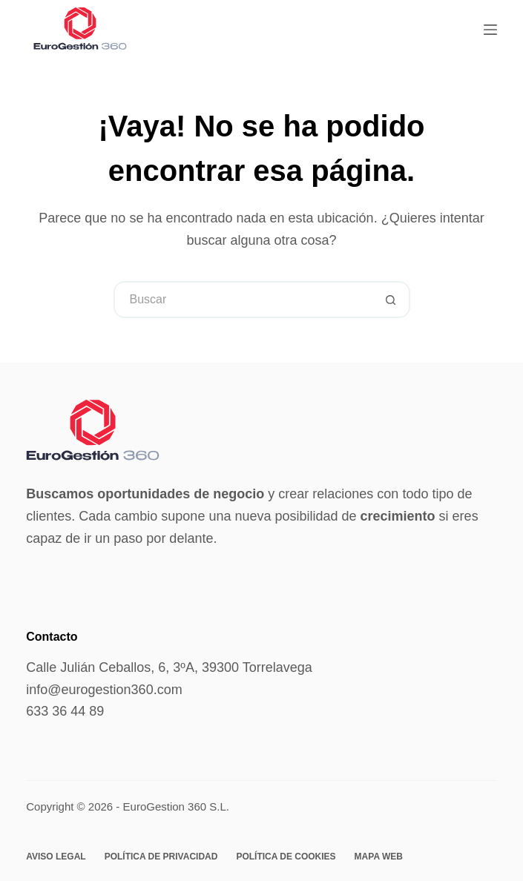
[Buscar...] (243, 299)
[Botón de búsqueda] (391, 299)
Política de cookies (285, 856)
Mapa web (379, 856)
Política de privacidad (161, 856)
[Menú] (490, 29)
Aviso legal (55, 856)
